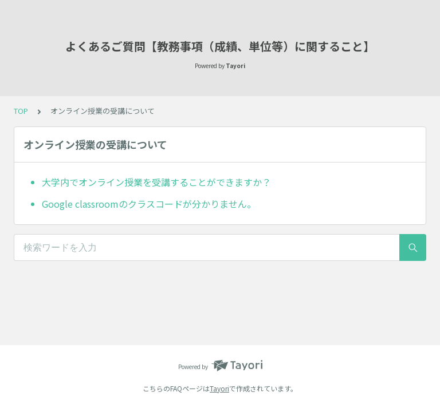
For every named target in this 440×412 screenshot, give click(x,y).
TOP (21, 110)
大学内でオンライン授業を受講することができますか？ (156, 182)
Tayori (219, 388)
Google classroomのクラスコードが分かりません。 (149, 204)
